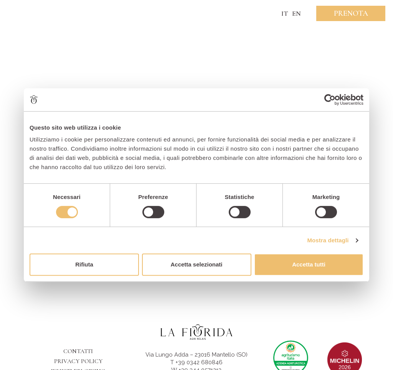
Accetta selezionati (196, 264)
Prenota (351, 13)
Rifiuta (84, 264)
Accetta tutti (308, 264)
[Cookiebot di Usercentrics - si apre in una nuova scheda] (329, 99)
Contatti (78, 351)
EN (296, 13)
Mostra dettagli (327, 240)
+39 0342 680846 (199, 362)
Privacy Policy (78, 361)
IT (284, 13)
